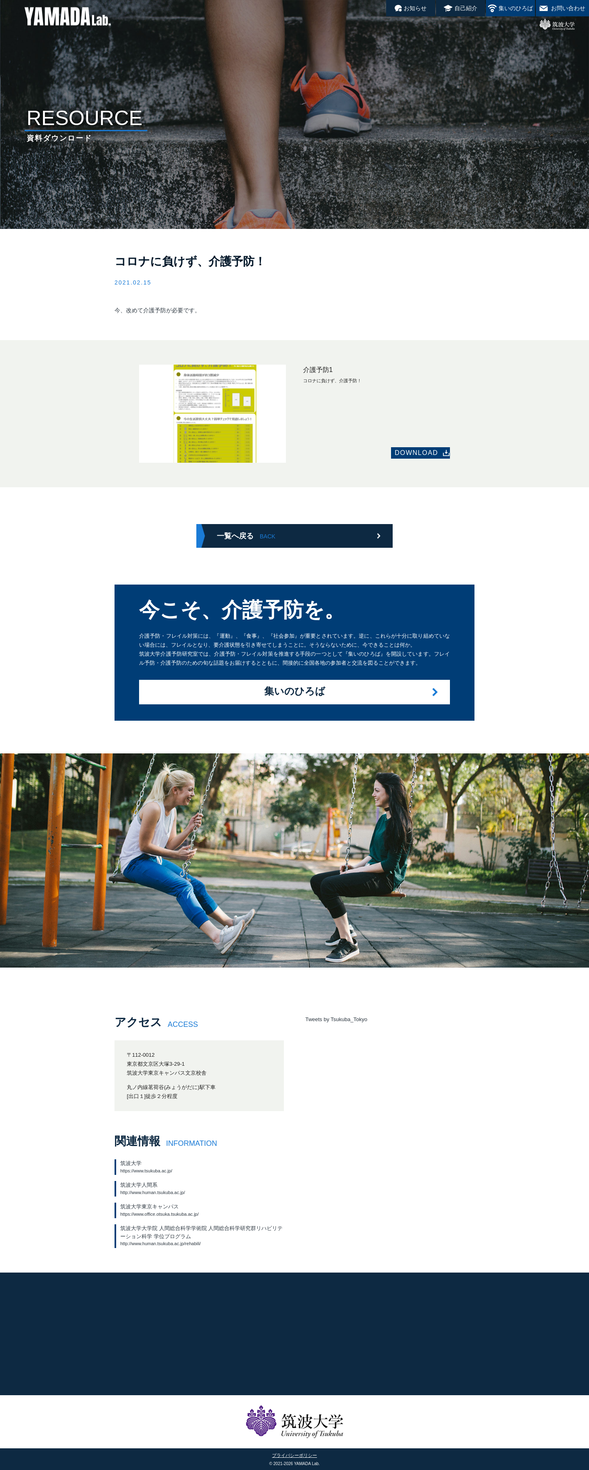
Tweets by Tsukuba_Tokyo (336, 1019)
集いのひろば (516, 8)
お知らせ (415, 8)
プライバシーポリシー (294, 1455)
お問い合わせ (568, 8)
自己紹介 (465, 8)
